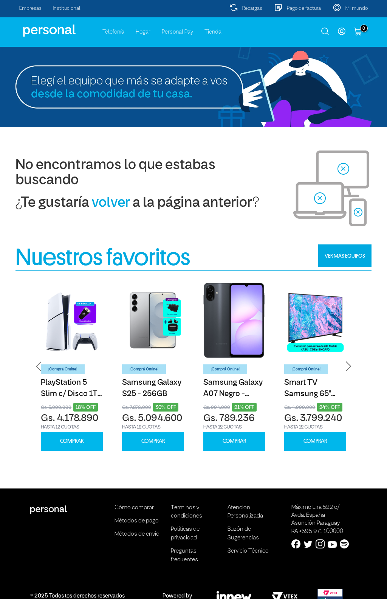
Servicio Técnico (248, 551)
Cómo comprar (134, 507)
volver (111, 203)
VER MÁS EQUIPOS (345, 255)
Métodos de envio (137, 534)
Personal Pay (177, 32)
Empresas (30, 8)
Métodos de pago (137, 521)
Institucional (66, 8)
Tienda (212, 32)
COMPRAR (72, 441)
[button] (39, 366)
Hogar (143, 32)
